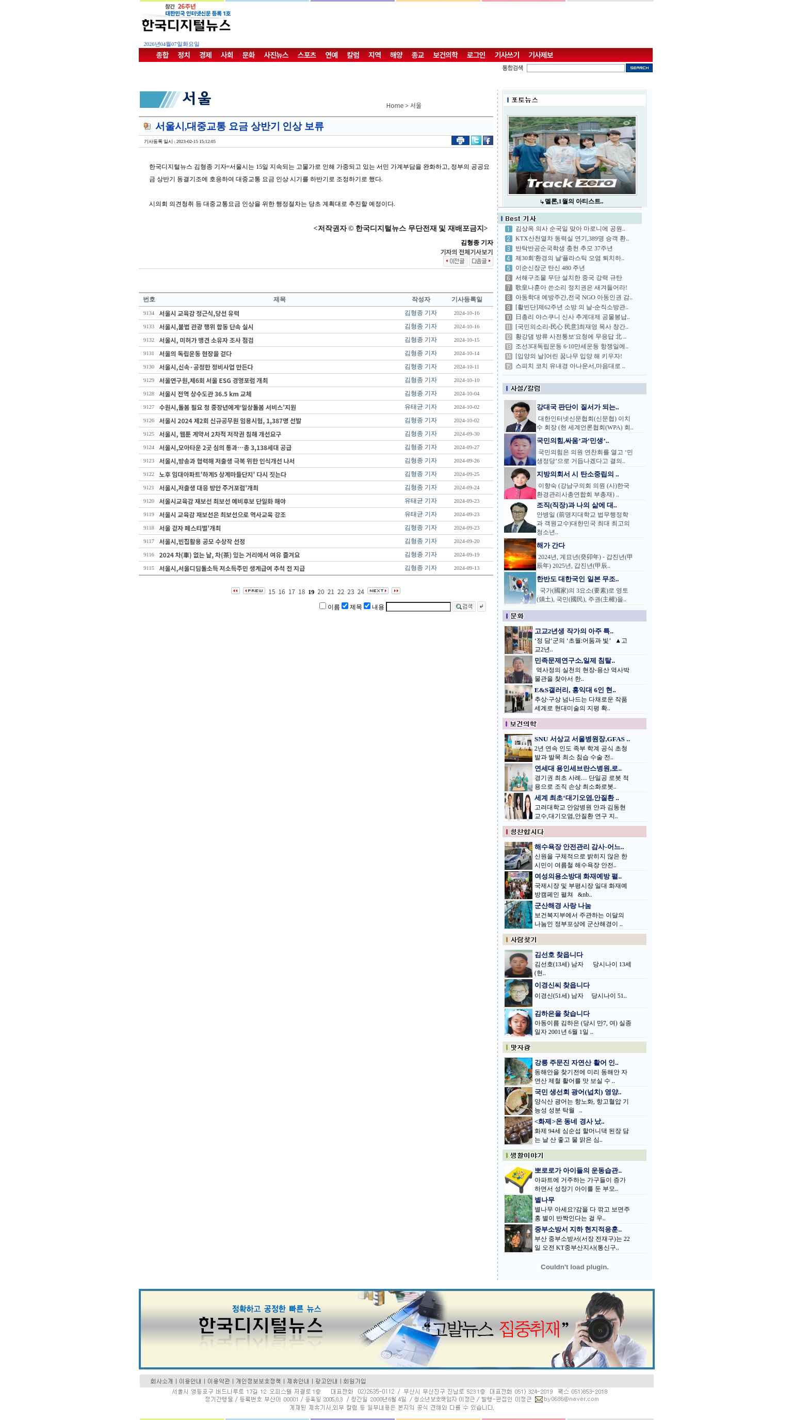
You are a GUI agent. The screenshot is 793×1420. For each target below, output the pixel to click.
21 (331, 591)
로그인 (476, 55)
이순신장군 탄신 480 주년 (550, 268)
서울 (416, 105)
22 (340, 591)
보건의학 (445, 55)
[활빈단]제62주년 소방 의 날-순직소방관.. (571, 307)
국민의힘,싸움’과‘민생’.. (573, 440)
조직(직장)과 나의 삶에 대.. (577, 505)
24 (361, 591)
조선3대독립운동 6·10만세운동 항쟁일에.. (571, 346)
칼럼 (353, 55)
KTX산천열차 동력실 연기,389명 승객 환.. (572, 238)
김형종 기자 (420, 312)
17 (291, 591)
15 (271, 591)
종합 (162, 55)
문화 (248, 55)
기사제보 (540, 55)
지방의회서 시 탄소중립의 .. (578, 474)
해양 (396, 55)
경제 (205, 55)
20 (320, 591)
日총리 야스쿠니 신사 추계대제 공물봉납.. (572, 317)
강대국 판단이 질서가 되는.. (578, 407)
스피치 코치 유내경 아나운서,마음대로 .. (570, 366)
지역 (374, 55)
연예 (332, 55)
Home (395, 105)
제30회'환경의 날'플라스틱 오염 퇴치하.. (569, 258)
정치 (183, 55)
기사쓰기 (507, 55)
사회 (227, 55)
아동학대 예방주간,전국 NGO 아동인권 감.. (574, 297)
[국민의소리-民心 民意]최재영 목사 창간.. (571, 326)
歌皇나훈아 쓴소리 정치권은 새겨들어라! (571, 287)
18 (301, 591)
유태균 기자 (420, 406)
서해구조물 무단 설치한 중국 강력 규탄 (568, 277)
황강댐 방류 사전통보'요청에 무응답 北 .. (570, 336)
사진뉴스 (276, 55)
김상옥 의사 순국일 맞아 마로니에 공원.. (570, 228)
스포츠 (307, 55)
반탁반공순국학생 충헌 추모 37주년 (564, 248)
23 (350, 591)
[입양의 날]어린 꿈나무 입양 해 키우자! (568, 356)
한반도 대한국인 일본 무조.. (578, 579)
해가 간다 (551, 545)
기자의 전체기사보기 (466, 251)
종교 (418, 55)
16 (281, 591)
